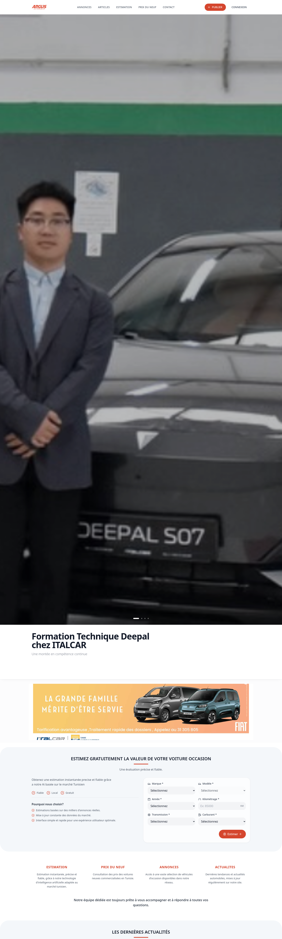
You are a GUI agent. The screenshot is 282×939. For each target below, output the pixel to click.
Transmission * (159, 814)
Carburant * (207, 814)
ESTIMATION (124, 7)
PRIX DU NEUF (147, 7)
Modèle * (205, 783)
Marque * (155, 783)
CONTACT (168, 7)
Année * (155, 799)
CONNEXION (239, 7)
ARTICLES (104, 7)
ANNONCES (84, 7)
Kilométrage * (208, 799)
